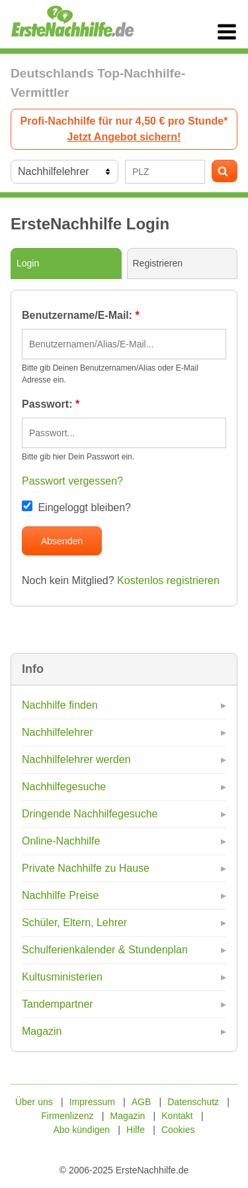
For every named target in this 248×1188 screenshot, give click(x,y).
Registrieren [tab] (158, 263)
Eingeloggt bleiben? (76, 507)
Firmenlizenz (67, 1115)
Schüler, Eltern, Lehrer (74, 922)
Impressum (92, 1102)
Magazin (42, 1031)
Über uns (34, 1102)
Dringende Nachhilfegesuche (89, 813)
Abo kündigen (81, 1129)
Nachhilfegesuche (64, 786)
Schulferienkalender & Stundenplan (105, 949)
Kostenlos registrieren (168, 580)
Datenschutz (193, 1102)
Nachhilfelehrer (57, 732)
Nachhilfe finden (60, 705)
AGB (141, 1102)
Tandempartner (57, 1004)
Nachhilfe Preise (60, 895)
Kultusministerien (62, 976)
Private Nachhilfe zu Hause (85, 868)
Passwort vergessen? (72, 481)
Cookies (178, 1129)
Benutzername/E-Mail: (81, 315)
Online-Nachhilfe (61, 841)
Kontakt (176, 1115)
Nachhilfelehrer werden (76, 759)
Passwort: (50, 404)
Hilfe (135, 1129)
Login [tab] (28, 263)
